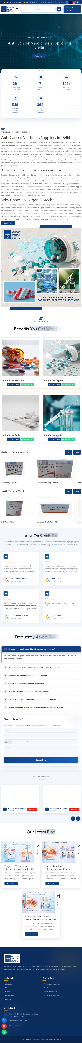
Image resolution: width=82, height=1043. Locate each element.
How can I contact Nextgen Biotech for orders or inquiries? (29, 649)
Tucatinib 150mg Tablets (11, 522)
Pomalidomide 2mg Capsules (53, 483)
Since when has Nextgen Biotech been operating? (26, 683)
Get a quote (69, 9)
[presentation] (73, 818)
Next (77, 452)
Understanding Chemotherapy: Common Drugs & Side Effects (59, 869)
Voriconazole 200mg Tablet (53, 522)
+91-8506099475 (30, 2)
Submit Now (41, 760)
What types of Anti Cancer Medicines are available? (27, 691)
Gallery (7, 992)
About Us (8, 984)
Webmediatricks (55, 1039)
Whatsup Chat (27, 384)
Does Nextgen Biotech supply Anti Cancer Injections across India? (32, 699)
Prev (68, 452)
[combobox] (8, 742)
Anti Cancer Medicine (13, 380)
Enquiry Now (13, 384)
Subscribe (32, 809)
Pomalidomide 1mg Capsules (12, 483)
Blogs (7, 988)
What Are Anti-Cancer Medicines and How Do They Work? (41, 919)
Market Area (9, 995)
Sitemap (8, 999)
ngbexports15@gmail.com (13, 2)
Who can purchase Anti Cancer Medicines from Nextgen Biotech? (32, 667)
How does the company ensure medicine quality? (26, 675)
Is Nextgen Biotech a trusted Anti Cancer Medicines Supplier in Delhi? (34, 707)
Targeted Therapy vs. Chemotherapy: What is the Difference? (19, 869)
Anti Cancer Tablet (11, 435)
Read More (39, 56)
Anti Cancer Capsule (53, 380)
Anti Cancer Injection (53, 435)
